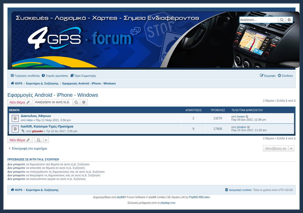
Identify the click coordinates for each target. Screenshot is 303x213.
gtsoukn (37, 131)
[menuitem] (54, 76)
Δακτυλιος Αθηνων (36, 116)
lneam (241, 116)
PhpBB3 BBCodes (199, 197)
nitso (30, 120)
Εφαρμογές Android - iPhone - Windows (52, 95)
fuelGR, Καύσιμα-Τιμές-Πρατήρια (47, 126)
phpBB (120, 197)
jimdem (241, 127)
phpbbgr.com (168, 202)
